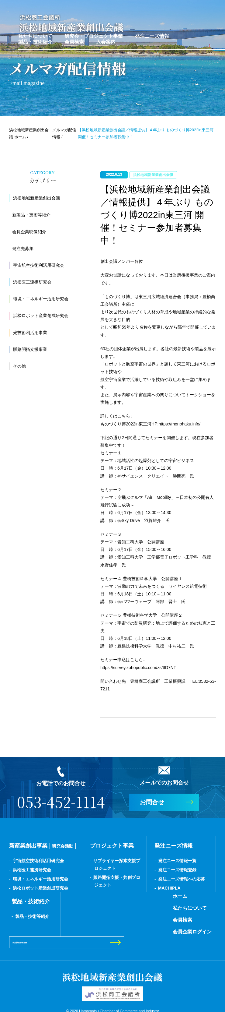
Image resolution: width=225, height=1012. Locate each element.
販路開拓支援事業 (30, 349)
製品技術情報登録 (174, 914)
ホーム (92, 896)
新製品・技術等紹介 (31, 214)
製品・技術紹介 (35, 41)
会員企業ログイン (104, 931)
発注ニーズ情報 (152, 35)
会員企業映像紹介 (29, 231)
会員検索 (74, 41)
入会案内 (106, 41)
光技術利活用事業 (30, 332)
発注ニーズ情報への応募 (181, 878)
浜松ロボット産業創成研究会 (40, 315)
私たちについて (35, 35)
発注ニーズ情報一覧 (177, 860)
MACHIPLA (169, 888)
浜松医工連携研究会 (32, 282)
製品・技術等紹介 (32, 916)
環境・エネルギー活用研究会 (40, 298)
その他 (19, 366)
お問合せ (152, 802)
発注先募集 (22, 248)
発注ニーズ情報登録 (177, 869)
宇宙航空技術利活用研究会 (38, 265)
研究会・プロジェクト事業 (93, 35)
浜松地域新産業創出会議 (36, 198)
